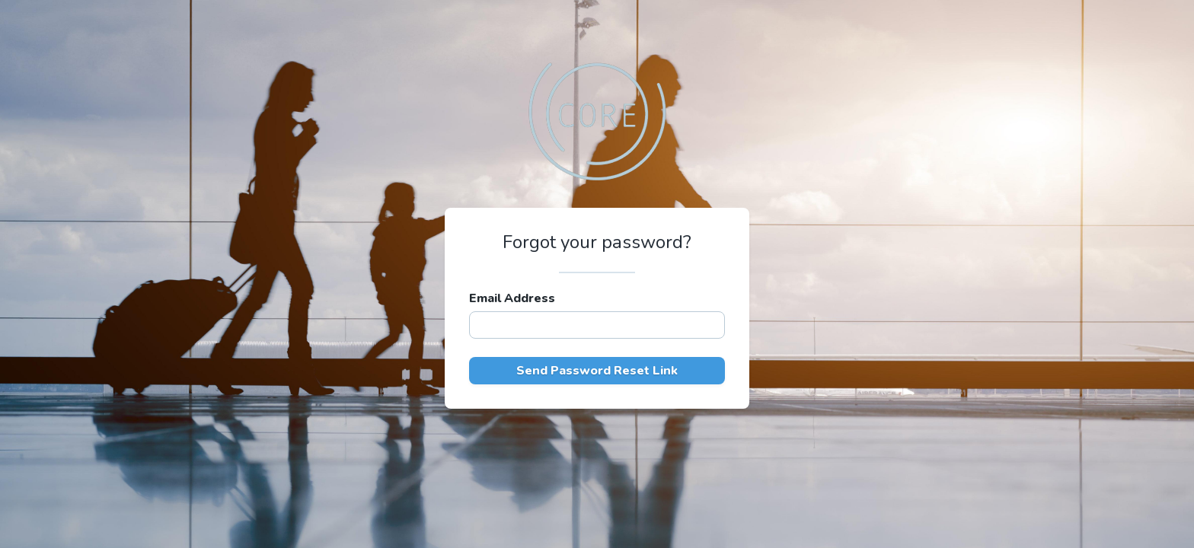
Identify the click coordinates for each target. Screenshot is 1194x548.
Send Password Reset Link (597, 370)
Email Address (512, 298)
